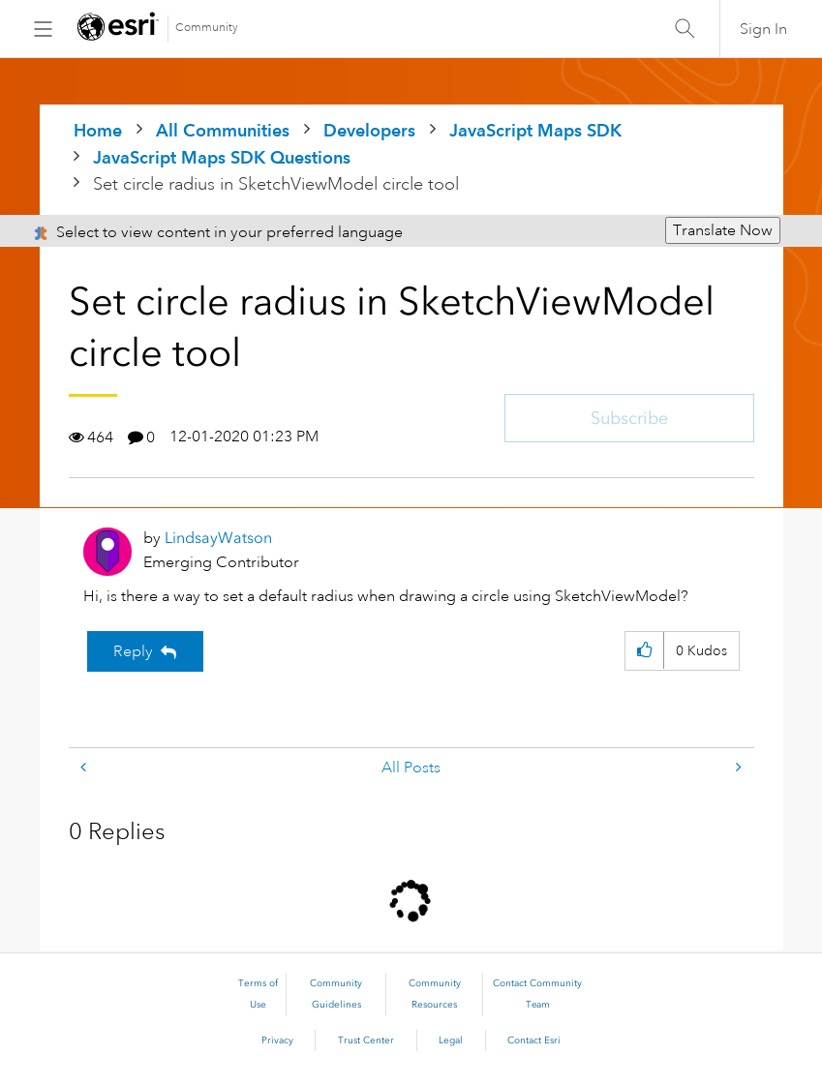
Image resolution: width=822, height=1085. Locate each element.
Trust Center (366, 1040)
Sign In (763, 29)
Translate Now (723, 230)
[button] (644, 651)
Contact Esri (534, 1040)
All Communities (222, 130)
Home (98, 130)
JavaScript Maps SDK (535, 130)
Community (206, 27)
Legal (451, 1040)
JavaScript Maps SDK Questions (221, 157)
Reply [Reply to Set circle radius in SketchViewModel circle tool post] (133, 651)
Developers (369, 130)
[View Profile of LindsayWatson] (218, 537)
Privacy (277, 1040)
